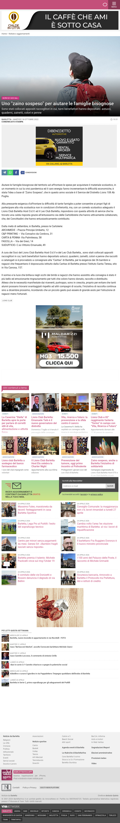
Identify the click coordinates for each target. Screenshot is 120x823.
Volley (35, 751)
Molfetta (53, 815)
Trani (5, 820)
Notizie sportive (39, 741)
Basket (35, 748)
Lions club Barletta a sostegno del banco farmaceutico (13, 463)
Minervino (30, 815)
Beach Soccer (67, 739)
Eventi (5, 758)
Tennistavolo (37, 760)
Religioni (6, 740)
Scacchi (35, 763)
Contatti (16, 787)
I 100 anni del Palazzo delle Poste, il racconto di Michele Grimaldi (96, 559)
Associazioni (37, 736)
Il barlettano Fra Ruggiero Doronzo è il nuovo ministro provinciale (97, 542)
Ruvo (72, 815)
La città (6, 743)
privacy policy (97, 494)
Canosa (55, 811)
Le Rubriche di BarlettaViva (74, 753)
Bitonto (45, 811)
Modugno (42, 815)
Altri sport (66, 742)
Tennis (35, 754)
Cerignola (66, 811)
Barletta (7, 811)
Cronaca (6, 746)
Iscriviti (110, 486)
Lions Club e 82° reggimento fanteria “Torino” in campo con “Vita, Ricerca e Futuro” (104, 422)
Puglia (64, 815)
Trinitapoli (16, 820)
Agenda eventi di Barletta (73, 747)
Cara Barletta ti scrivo (71, 756)
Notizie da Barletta (11, 736)
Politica (6, 749)
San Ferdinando (85, 815)
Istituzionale (8, 752)
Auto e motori (97, 739)
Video (93, 763)
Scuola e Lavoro (10, 764)
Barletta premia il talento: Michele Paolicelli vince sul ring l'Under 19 (36, 559)
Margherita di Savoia (12, 815)
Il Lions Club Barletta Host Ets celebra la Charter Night (43, 463)
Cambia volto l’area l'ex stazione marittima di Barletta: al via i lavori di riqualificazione (97, 526)
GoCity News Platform (49, 787)
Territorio (7, 755)
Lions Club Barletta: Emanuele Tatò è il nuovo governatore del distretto (44, 422)
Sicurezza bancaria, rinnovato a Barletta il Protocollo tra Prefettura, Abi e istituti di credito (96, 578)
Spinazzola (100, 815)
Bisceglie (34, 811)
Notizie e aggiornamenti (19, 34)
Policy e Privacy (29, 787)
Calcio (35, 745)
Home (4, 34)
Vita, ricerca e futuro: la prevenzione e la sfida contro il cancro (74, 420)
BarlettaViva (17, 4)
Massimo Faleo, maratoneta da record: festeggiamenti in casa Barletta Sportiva (35, 509)
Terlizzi (112, 815)
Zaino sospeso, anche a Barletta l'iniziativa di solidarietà (104, 463)
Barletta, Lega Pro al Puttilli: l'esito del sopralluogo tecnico (36, 525)
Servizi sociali (9, 761)
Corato (78, 811)
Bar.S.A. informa (98, 736)
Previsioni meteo (98, 758)
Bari (25, 811)
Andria (17, 811)
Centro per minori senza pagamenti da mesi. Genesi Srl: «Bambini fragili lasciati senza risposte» (38, 543)
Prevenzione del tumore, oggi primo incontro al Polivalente (73, 463)
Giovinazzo (89, 811)
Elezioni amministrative (101, 753)
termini (83, 494)
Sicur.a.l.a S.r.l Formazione (73, 759)
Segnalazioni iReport (100, 747)
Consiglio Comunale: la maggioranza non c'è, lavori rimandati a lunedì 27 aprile (97, 509)
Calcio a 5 (66, 736)
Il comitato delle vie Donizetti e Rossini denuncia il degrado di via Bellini (36, 578)
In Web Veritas (97, 742)
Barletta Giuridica (69, 762)
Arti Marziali (37, 757)
